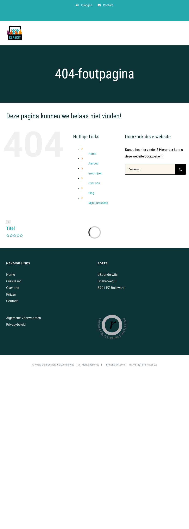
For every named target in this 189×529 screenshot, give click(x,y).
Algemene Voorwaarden (23, 318)
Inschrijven (95, 173)
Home (92, 153)
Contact (12, 301)
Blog (91, 193)
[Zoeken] (180, 169)
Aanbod (93, 163)
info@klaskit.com (115, 364)
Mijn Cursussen (98, 203)
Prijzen (11, 294)
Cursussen (13, 281)
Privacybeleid (16, 325)
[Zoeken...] (150, 169)
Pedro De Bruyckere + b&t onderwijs (54, 364)
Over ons (94, 183)
